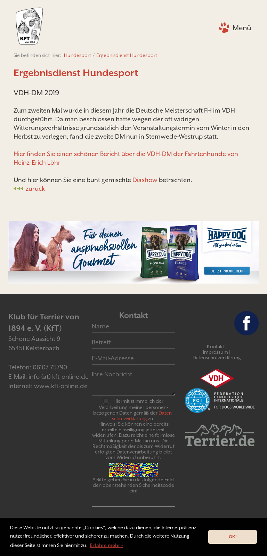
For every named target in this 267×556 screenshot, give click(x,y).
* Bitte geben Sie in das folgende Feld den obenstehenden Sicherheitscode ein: (133, 485)
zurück (35, 188)
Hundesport (77, 55)
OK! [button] (233, 536)
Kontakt (215, 346)
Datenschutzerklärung (217, 357)
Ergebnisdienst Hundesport (126, 55)
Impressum (215, 352)
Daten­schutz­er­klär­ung (142, 415)
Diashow (144, 179)
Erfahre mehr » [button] (106, 545)
